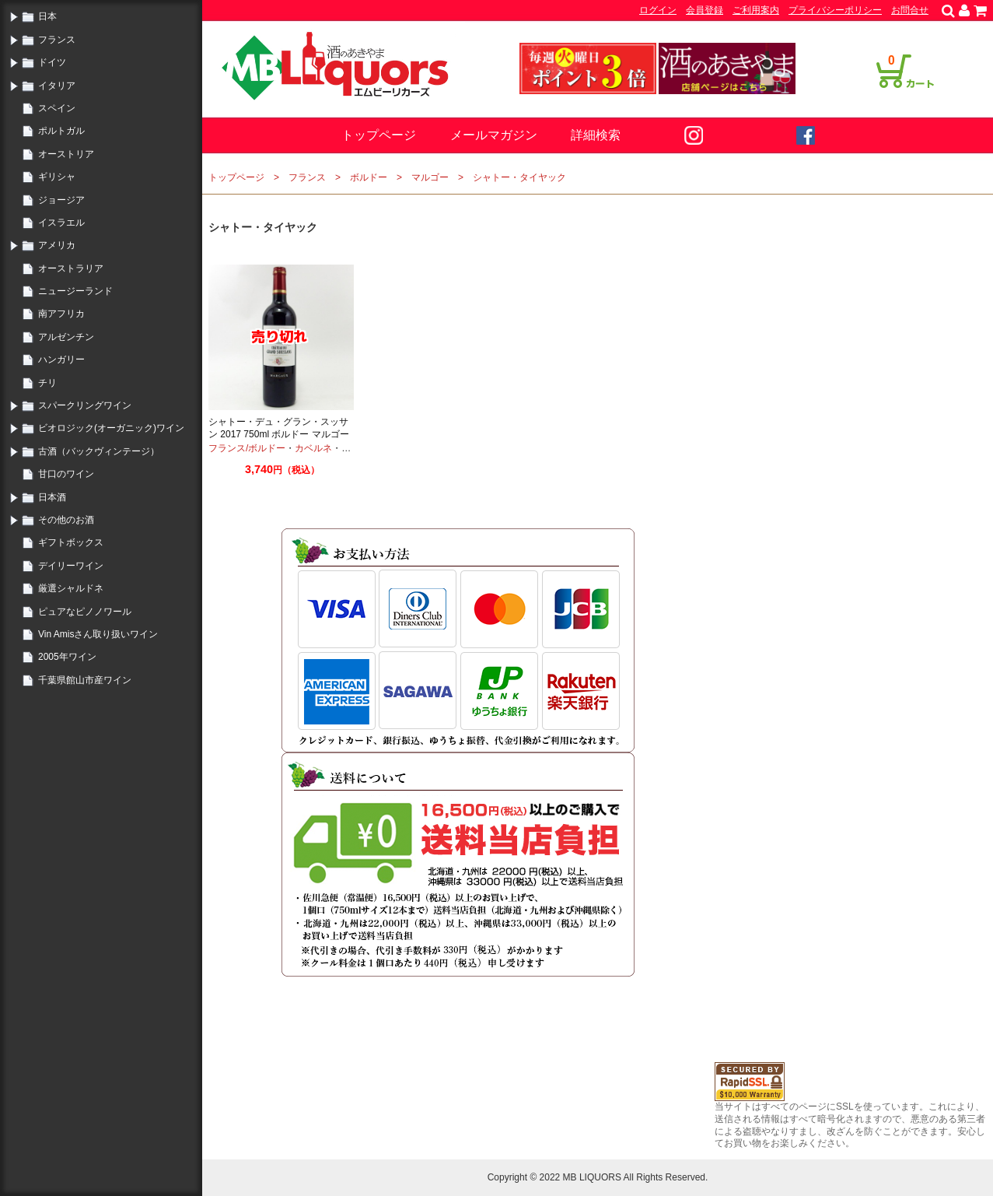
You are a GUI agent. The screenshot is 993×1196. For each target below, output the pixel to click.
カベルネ (313, 448)
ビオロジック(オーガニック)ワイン (111, 428)
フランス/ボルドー (246, 448)
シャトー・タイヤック (519, 177)
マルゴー (430, 177)
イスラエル (61, 222)
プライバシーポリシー (835, 10)
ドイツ (52, 62)
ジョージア (61, 200)
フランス (56, 39)
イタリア (56, 85)
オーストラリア (70, 268)
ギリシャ (56, 176)
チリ (47, 382)
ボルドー (368, 177)
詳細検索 (596, 135)
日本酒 (52, 497)
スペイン (56, 108)
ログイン (658, 10)
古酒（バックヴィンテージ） (98, 451)
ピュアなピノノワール (84, 611)
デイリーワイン (70, 565)
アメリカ (56, 245)
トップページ (378, 135)
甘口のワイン (66, 473)
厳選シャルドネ (70, 588)
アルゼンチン (66, 336)
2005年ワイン (67, 656)
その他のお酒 (66, 519)
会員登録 (704, 10)
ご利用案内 (756, 10)
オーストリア (66, 154)
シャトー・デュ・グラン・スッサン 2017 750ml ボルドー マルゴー (278, 428)
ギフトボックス (70, 542)
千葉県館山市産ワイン (84, 680)
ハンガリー (61, 359)
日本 (47, 16)
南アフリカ (61, 313)
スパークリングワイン (84, 405)
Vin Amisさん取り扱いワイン (98, 634)
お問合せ (909, 10)
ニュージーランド (75, 291)
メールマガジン (493, 135)
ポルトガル (61, 130)
